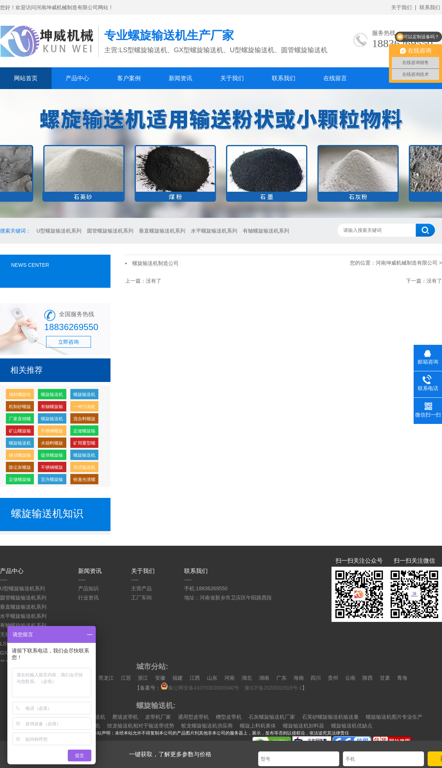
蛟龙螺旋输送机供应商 (207, 726)
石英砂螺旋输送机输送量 (330, 717)
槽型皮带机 (229, 717)
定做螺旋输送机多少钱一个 (20, 481)
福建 (177, 678)
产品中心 (77, 78)
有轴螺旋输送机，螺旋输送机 (52, 408)
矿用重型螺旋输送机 (84, 444)
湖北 (247, 678)
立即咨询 (68, 342)
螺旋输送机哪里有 (20, 444)
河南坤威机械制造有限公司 (407, 263)
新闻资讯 (180, 78)
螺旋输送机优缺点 (351, 726)
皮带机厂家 (158, 717)
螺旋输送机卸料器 (303, 726)
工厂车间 (141, 598)
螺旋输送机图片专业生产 (394, 717)
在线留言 (335, 78)
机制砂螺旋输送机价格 (20, 408)
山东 (212, 678)
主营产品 (141, 588)
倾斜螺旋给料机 (20, 396)
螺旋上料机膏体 (258, 726)
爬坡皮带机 (125, 717)
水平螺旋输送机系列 (214, 231)
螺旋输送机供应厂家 (84, 456)
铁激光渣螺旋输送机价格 (84, 481)
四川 (316, 678)
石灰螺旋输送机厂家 (272, 717)
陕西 (367, 678)
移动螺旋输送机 (20, 456)
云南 (350, 678)
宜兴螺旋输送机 (52, 481)
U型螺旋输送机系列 (58, 231)
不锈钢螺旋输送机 (52, 469)
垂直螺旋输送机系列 (162, 231)
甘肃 (385, 678)
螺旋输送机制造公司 (52, 420)
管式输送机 (84, 467)
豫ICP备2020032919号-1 (273, 688)
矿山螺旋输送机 (20, 432)
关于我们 (401, 7)
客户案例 (129, 78)
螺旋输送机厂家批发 (52, 396)
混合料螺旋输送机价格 (84, 420)
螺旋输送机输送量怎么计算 (84, 396)
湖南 (264, 678)
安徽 (160, 678)
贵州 (333, 678)
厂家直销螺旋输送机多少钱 (20, 420)
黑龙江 (106, 678)
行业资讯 (88, 598)
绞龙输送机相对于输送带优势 (140, 726)
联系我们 (430, 7)
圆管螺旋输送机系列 (110, 231)
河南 (229, 678)
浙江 (143, 678)
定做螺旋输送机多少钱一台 (84, 432)
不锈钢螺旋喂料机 (52, 432)
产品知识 (88, 588)
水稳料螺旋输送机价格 (52, 444)
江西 (195, 678)
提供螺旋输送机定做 (52, 456)
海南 (299, 678)
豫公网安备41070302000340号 (202, 688)
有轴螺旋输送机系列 (266, 231)
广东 (281, 678)
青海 (402, 678)
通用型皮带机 (193, 717)
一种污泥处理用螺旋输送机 (84, 408)
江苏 (126, 678)
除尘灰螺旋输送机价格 (20, 469)
